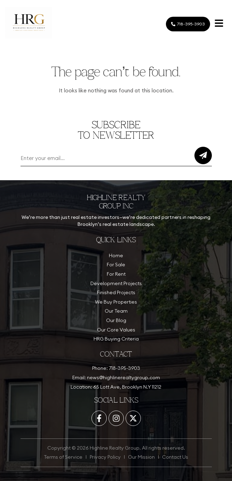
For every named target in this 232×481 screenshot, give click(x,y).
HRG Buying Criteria (116, 339)
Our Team (116, 311)
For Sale (116, 264)
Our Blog (116, 320)
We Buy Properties (116, 302)
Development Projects (116, 283)
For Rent (116, 274)
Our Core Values (116, 330)
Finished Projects (116, 292)
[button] (219, 24)
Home (116, 255)
